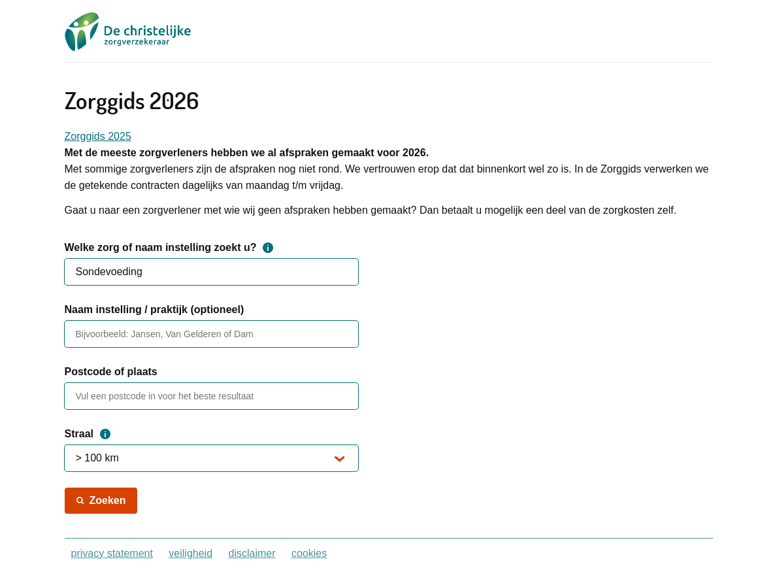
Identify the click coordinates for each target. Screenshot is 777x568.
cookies (309, 553)
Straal (87, 434)
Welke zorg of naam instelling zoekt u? (169, 248)
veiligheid (190, 553)
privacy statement (112, 553)
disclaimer (252, 553)
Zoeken (108, 500)
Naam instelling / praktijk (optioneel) (154, 309)
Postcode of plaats (111, 371)
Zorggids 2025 (98, 136)
